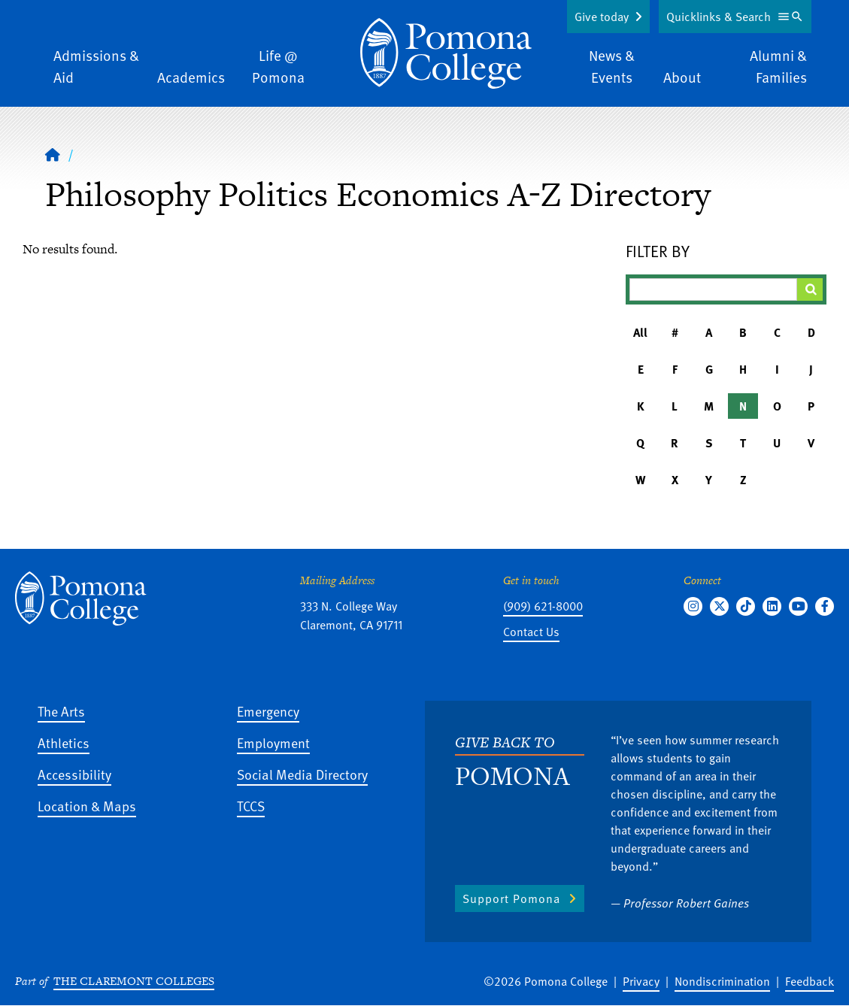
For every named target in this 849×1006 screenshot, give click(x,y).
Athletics (63, 742)
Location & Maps (87, 805)
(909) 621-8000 (543, 606)
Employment (273, 742)
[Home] (446, 53)
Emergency (268, 711)
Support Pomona (511, 898)
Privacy (641, 981)
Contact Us (531, 632)
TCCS (251, 805)
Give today (602, 17)
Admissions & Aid (96, 66)
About (682, 77)
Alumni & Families (778, 66)
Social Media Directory (302, 774)
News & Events (612, 66)
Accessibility (74, 774)
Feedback (809, 981)
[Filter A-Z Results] (713, 289)
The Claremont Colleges (133, 981)
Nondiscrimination (722, 981)
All (640, 332)
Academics (191, 77)
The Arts (61, 711)
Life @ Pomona (278, 66)
